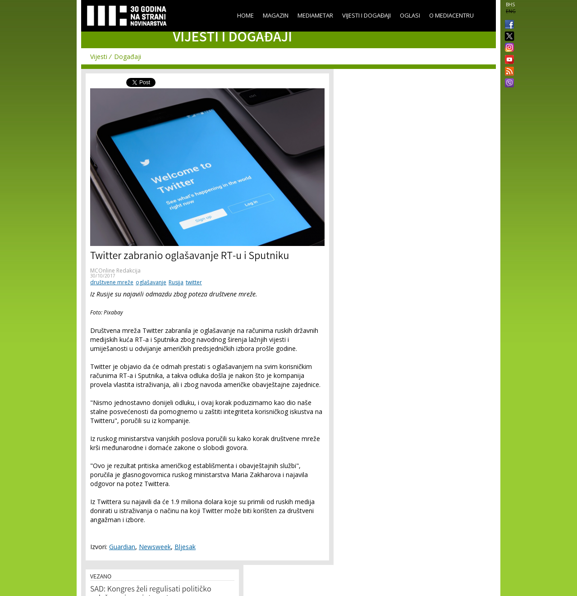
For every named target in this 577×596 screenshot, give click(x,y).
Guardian (122, 546)
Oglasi (410, 15)
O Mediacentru (451, 15)
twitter (194, 282)
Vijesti (98, 56)
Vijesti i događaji (366, 15)
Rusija (176, 282)
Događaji (127, 56)
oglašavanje (151, 282)
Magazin (275, 15)
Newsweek (155, 546)
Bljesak (185, 546)
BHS (510, 4)
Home (245, 15)
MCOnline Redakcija (115, 270)
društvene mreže (111, 282)
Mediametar (315, 15)
